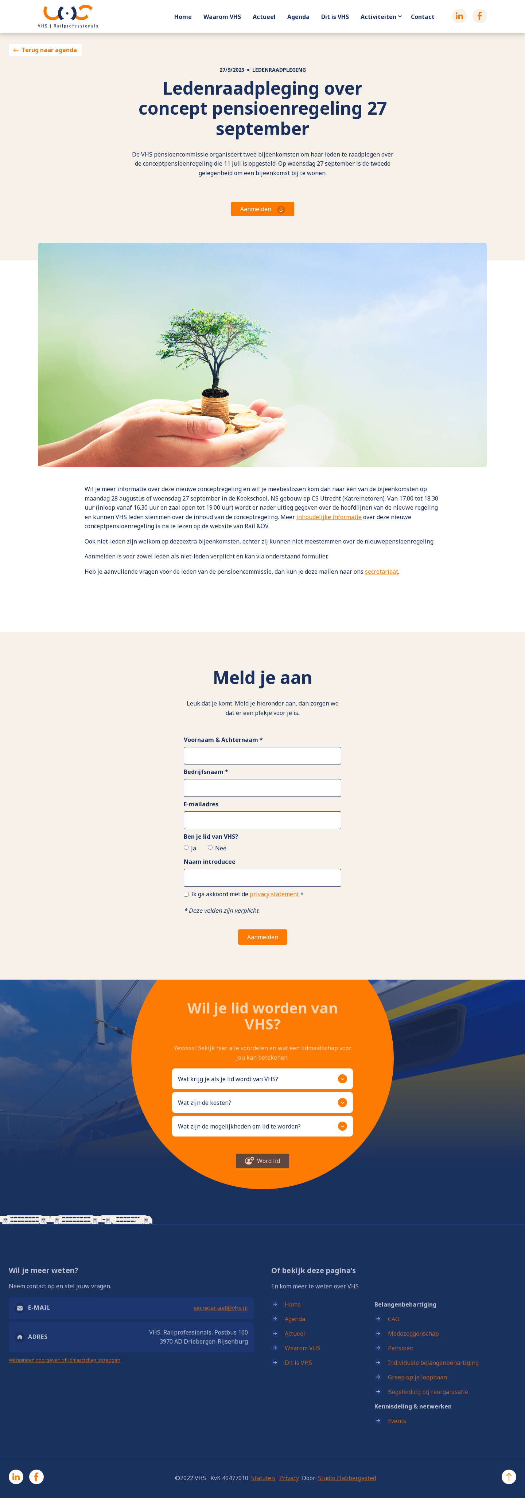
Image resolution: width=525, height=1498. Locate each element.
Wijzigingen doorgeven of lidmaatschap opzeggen (64, 1367)
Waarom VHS (222, 17)
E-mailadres (201, 804)
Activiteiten (378, 17)
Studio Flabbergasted (347, 1478)
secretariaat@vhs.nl (221, 1316)
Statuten (263, 1478)
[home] (68, 16)
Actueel (264, 17)
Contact (423, 17)
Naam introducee (210, 862)
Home (183, 17)
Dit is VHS (335, 17)
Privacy (289, 1478)
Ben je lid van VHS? (211, 837)
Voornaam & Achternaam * (223, 740)
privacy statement (274, 894)
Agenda (298, 17)
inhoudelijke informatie (329, 517)
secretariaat (381, 572)
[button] (262, 1078)
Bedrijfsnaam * (206, 772)
